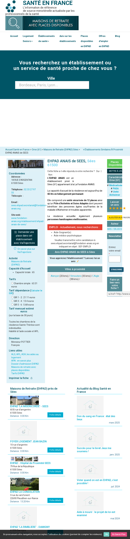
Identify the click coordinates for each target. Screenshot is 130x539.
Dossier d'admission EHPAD (25, 364)
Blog (117, 36)
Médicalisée (115, 185)
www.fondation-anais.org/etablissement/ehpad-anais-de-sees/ (27, 221)
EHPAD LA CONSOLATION (25, 491)
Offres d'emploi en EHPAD (104, 41)
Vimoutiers (75, 276)
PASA (116, 188)
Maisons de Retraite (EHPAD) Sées (61, 149)
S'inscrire (116, 269)
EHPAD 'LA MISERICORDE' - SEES (29, 406)
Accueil (14, 36)
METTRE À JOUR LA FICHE (115, 171)
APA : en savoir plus (21, 360)
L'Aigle (96, 276)
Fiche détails (55, 415)
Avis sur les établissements (68, 38)
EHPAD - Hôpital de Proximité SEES (30, 463)
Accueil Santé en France (17, 149)
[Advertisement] (65, 123)
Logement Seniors (28, 38)
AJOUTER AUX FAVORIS (115, 217)
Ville (52, 78)
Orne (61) (36, 149)
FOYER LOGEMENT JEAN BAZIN (28, 441)
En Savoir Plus (118, 534)
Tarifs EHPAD (18, 373)
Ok (106, 534)
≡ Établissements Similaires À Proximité (103, 149)
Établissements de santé (46, 38)
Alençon (55, 276)
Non (50, 174)
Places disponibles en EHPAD (87, 41)
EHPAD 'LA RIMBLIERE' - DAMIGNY (30, 527)
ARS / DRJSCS (114, 229)
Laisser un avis (114, 203)
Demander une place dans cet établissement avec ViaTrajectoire (24, 237)
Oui (97, 171)
